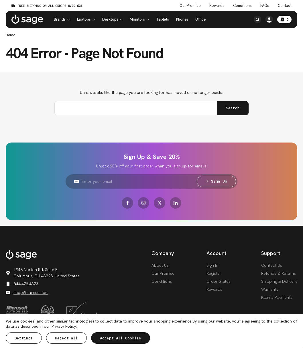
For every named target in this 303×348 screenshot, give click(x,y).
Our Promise (163, 273)
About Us (160, 265)
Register (213, 273)
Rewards (217, 6)
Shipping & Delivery (279, 281)
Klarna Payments (276, 297)
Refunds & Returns (278, 273)
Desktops (112, 19)
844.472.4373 (22, 283)
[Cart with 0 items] (284, 19)
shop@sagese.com (27, 292)
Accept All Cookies (120, 338)
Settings (24, 338)
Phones (182, 19)
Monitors (139, 19)
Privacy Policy (64, 326)
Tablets (162, 19)
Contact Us (271, 265)
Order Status (218, 281)
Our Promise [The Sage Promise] (190, 6)
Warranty (269, 289)
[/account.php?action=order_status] (269, 19)
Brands (62, 19)
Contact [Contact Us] (285, 6)
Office (200, 19)
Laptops (86, 19)
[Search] (257, 19)
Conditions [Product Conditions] (242, 6)
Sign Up (216, 181)
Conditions (162, 281)
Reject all (66, 338)
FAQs (264, 6)
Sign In (212, 265)
